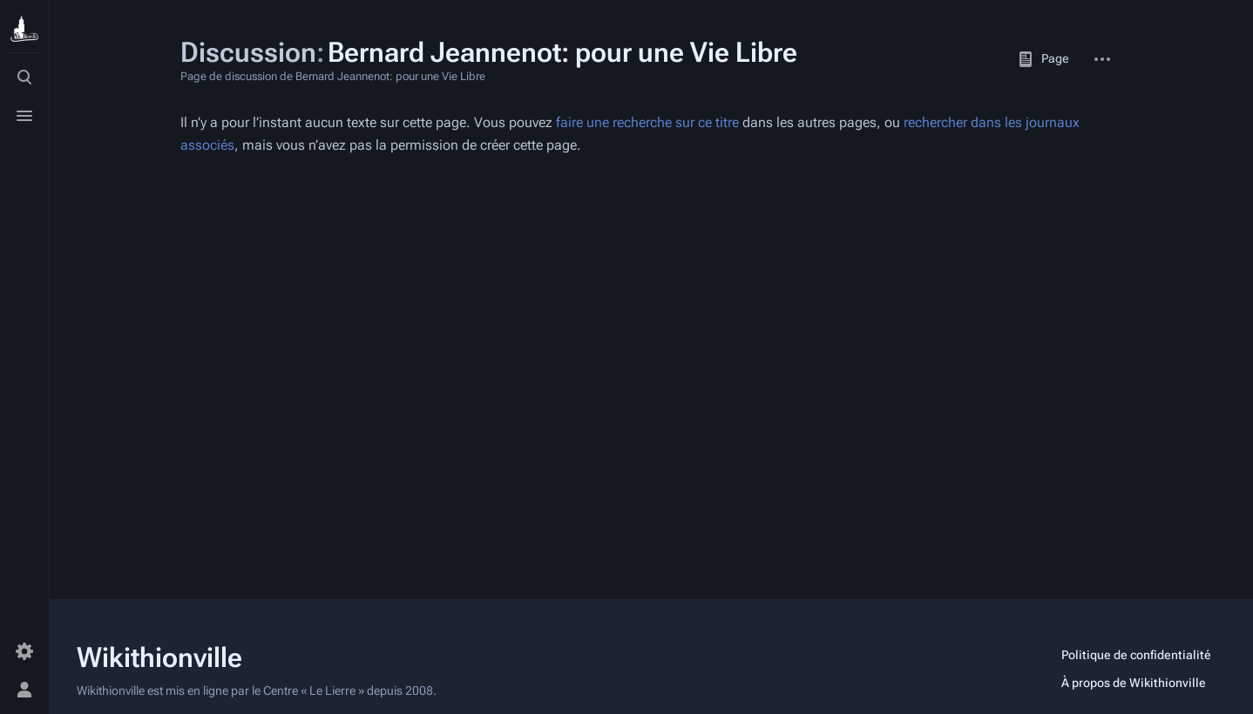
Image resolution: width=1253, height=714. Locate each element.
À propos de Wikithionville (1133, 683)
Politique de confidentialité (1136, 655)
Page (1043, 59)
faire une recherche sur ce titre (647, 122)
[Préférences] (24, 651)
